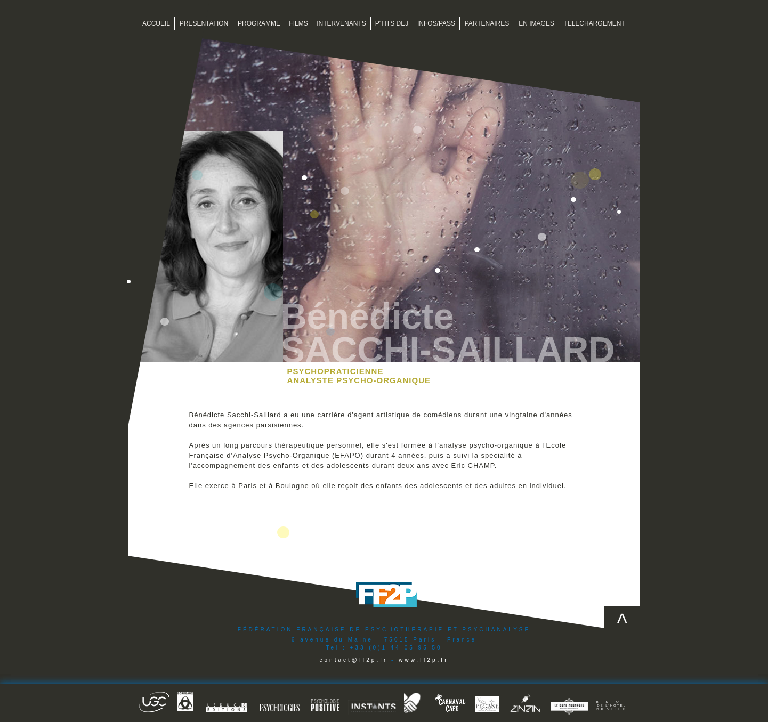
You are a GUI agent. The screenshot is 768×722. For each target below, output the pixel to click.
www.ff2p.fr (423, 660)
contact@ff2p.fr (354, 660)
